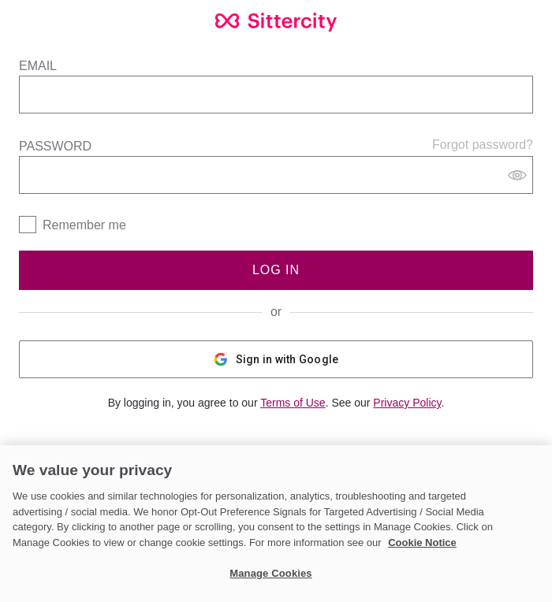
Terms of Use (292, 402)
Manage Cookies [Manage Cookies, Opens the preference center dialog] (270, 573)
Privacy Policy (407, 402)
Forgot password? (482, 144)
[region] (276, 523)
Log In (276, 270)
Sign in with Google (276, 359)
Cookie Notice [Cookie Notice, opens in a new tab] (422, 542)
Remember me (84, 225)
